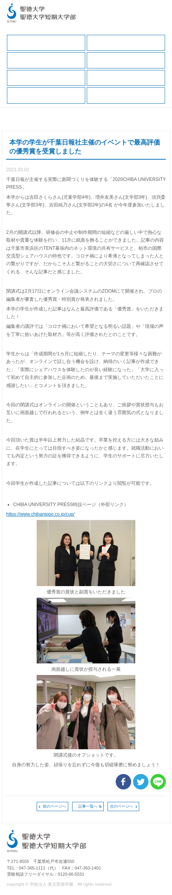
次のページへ (121, 806)
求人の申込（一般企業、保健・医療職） (126, 78)
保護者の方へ (46, 60)
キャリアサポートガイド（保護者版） (126, 60)
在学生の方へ (126, 43)
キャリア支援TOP (46, 43)
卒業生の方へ (126, 95)
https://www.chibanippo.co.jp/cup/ (40, 514)
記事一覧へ (88, 806)
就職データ (46, 78)
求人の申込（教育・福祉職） (46, 95)
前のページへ (54, 806)
